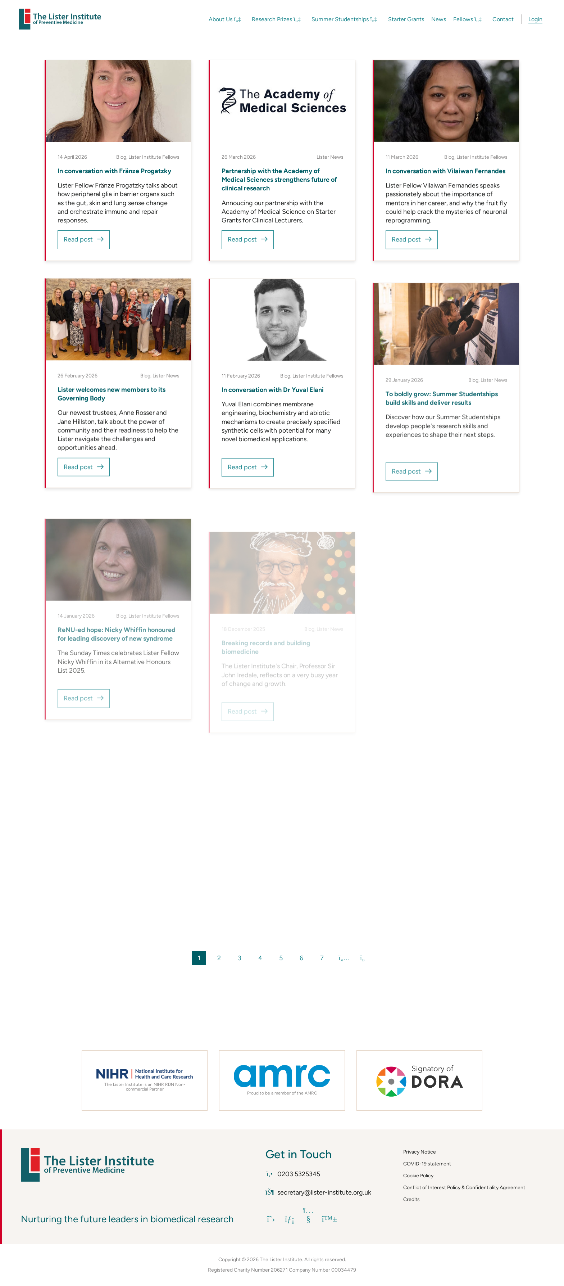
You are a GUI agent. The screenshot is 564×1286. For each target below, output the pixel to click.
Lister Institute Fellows (153, 157)
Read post (78, 239)
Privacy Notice (419, 1152)
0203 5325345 (292, 1174)
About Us (225, 19)
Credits (411, 1199)
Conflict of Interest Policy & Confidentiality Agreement (464, 1188)
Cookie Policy (418, 1176)
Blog (121, 157)
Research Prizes (276, 19)
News (438, 19)
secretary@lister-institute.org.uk (318, 1192)
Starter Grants (406, 19)
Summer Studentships (344, 19)
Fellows (467, 19)
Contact (503, 19)
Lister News (330, 157)
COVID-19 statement (427, 1164)
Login (535, 19)
